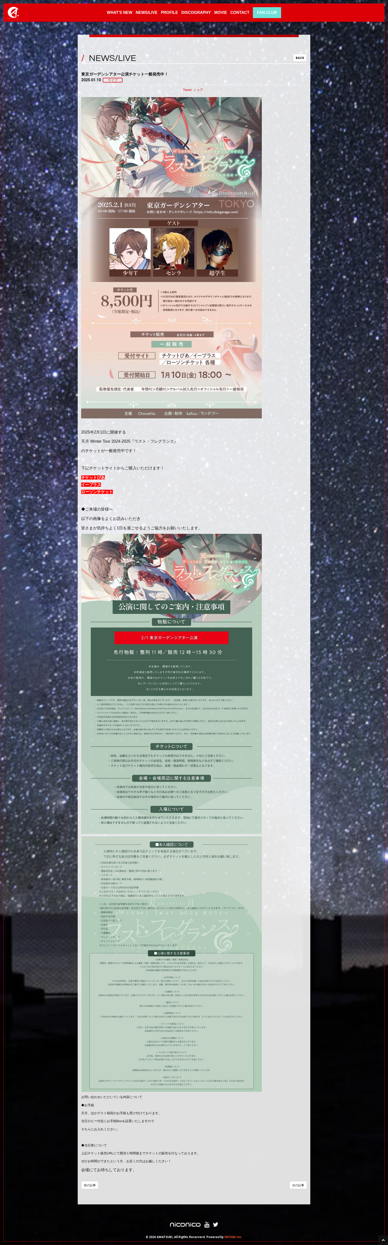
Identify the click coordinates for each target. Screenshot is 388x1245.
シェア (198, 90)
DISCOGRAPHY (196, 12)
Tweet (187, 90)
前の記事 (90, 1185)
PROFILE (169, 12)
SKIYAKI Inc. (233, 1237)
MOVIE (220, 12)
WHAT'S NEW (119, 12)
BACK (300, 58)
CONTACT (239, 12)
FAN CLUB (267, 12)
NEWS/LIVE (146, 12)
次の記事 (298, 1185)
